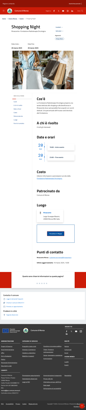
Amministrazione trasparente (52, 375)
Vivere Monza (12, 19)
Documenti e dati (6, 366)
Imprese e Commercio (29, 350)
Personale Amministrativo (9, 363)
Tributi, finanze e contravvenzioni (48, 350)
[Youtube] (62, 11)
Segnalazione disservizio (29, 379)
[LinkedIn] (71, 11)
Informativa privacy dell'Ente (52, 382)
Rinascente (47, 212)
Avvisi (66, 353)
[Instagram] (67, 11)
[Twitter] (58, 11)
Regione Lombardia (9, 4)
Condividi (59, 27)
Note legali (46, 385)
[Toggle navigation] (4, 11)
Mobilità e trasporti (28, 356)
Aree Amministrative (7, 350)
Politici (3, 359)
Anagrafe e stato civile (29, 346)
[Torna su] (82, 406)
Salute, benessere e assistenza (52, 355)
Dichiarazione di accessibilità (52, 388)
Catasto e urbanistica (28, 353)
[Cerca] (82, 11)
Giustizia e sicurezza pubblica (52, 346)
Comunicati (67, 350)
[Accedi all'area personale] (74, 4)
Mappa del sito (33, 404)
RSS (2, 404)
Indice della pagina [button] (19, 96)
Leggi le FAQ (26, 382)
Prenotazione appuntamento (31, 375)
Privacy (18, 404)
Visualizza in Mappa (55, 234)
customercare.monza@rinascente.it (60, 257)
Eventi (22, 19)
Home (4, 19)
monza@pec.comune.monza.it (10, 390)
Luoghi (66, 362)
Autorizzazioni (47, 358)
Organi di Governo (6, 346)
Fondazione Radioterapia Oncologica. (49, 178)
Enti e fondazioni (6, 356)
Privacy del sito (48, 379)
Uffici (2, 353)
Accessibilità (9, 404)
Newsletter (67, 375)
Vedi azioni (60, 31)
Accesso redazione (79, 406)
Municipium (80, 404)
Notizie (66, 346)
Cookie (24, 404)
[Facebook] (53, 11)
